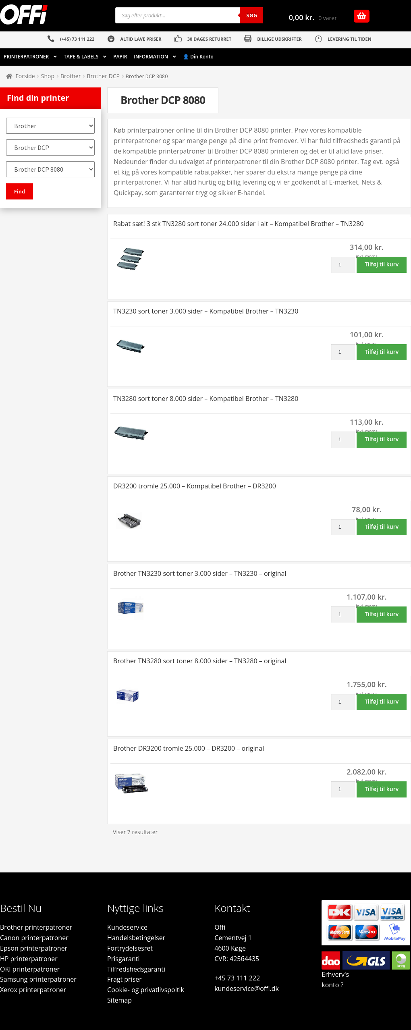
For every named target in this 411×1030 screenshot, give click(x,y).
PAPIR (120, 56)
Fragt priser (124, 979)
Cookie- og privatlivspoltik (145, 989)
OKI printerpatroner (30, 969)
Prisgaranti (123, 958)
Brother (70, 76)
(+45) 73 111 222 (77, 39)
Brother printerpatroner (36, 927)
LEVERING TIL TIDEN (350, 39)
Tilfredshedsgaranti (136, 969)
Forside (25, 76)
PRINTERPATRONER (26, 56)
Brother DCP (103, 76)
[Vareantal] (343, 265)
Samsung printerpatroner (38, 979)
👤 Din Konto (198, 56)
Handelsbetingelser (136, 937)
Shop (47, 76)
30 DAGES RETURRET (209, 39)
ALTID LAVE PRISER (140, 39)
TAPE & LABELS (81, 56)
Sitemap (119, 1000)
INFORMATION (151, 56)
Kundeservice (127, 927)
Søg (251, 15)
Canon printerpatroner (34, 937)
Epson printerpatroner (33, 948)
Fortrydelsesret (130, 948)
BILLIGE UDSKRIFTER (279, 39)
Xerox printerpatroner (33, 989)
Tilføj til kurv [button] (382, 264)
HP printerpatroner (29, 958)
